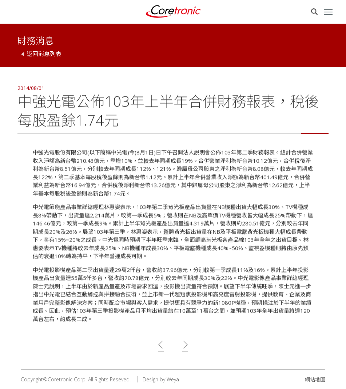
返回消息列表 (44, 54)
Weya (173, 379)
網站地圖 (315, 379)
